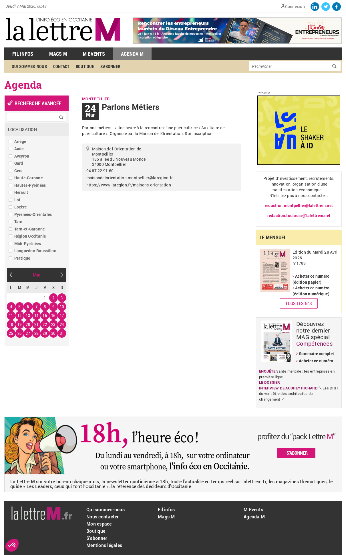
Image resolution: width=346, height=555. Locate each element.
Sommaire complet (316, 353)
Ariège (20, 141)
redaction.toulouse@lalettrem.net (298, 215)
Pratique (22, 258)
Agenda (23, 84)
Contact (61, 66)
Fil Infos (22, 53)
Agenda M (132, 53)
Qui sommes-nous (29, 66)
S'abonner (110, 66)
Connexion (295, 6)
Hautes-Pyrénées (30, 185)
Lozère (20, 207)
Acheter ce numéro (316, 360)
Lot (17, 199)
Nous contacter (102, 517)
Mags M (58, 53)
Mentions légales (104, 545)
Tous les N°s (298, 303)
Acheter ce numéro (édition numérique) (311, 291)
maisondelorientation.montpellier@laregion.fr (129, 177)
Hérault (21, 192)
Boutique (85, 66)
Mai (37, 275)
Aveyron (21, 156)
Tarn (18, 221)
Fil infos (166, 509)
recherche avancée (38, 103)
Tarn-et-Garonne (29, 229)
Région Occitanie (30, 236)
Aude (19, 148)
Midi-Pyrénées (27, 243)
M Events (94, 53)
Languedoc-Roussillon (35, 250)
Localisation (22, 129)
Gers (18, 170)
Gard (18, 163)
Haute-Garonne (28, 177)
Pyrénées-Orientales (33, 214)
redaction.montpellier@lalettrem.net (299, 205)
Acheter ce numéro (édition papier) (311, 279)
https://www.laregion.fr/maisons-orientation (128, 185)
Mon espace (99, 524)
